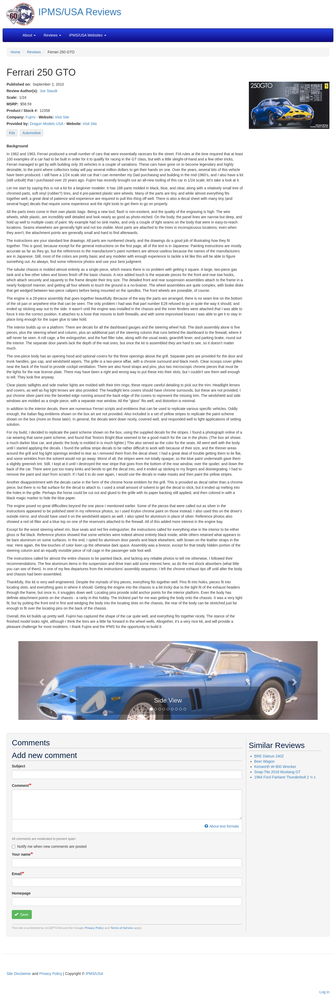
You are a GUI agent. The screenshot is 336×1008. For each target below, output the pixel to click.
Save (21, 914)
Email (17, 874)
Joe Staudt (48, 91)
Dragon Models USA (46, 124)
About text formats (221, 826)
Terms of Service (122, 927)
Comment (20, 785)
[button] (168, 680)
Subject (18, 766)
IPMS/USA (94, 973)
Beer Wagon (264, 761)
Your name (21, 854)
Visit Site (62, 117)
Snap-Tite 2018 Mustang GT (277, 772)
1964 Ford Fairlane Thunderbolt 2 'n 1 (285, 777)
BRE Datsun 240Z (269, 756)
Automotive (31, 133)
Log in (324, 992)
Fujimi (30, 117)
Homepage (21, 893)
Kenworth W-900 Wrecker (275, 767)
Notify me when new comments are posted (49, 846)
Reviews (34, 52)
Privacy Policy (94, 927)
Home (15, 52)
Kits (12, 133)
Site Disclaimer (19, 973)
